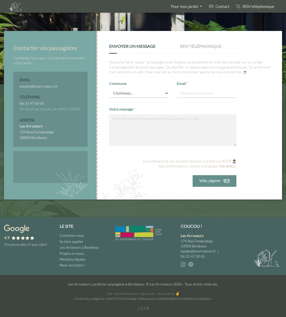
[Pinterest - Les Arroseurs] (190, 264)
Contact (219, 6)
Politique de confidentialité (156, 299)
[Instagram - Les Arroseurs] (183, 264)
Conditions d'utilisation (195, 299)
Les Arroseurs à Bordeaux (79, 247)
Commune (117, 83)
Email (182, 83)
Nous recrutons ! (72, 265)
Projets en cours (72, 253)
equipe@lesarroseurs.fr (198, 251)
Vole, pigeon (215, 181)
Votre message (122, 109)
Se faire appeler (71, 241)
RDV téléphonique (255, 6)
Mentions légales (72, 259)
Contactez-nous (72, 235)
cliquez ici (197, 166)
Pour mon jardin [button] (185, 6)
